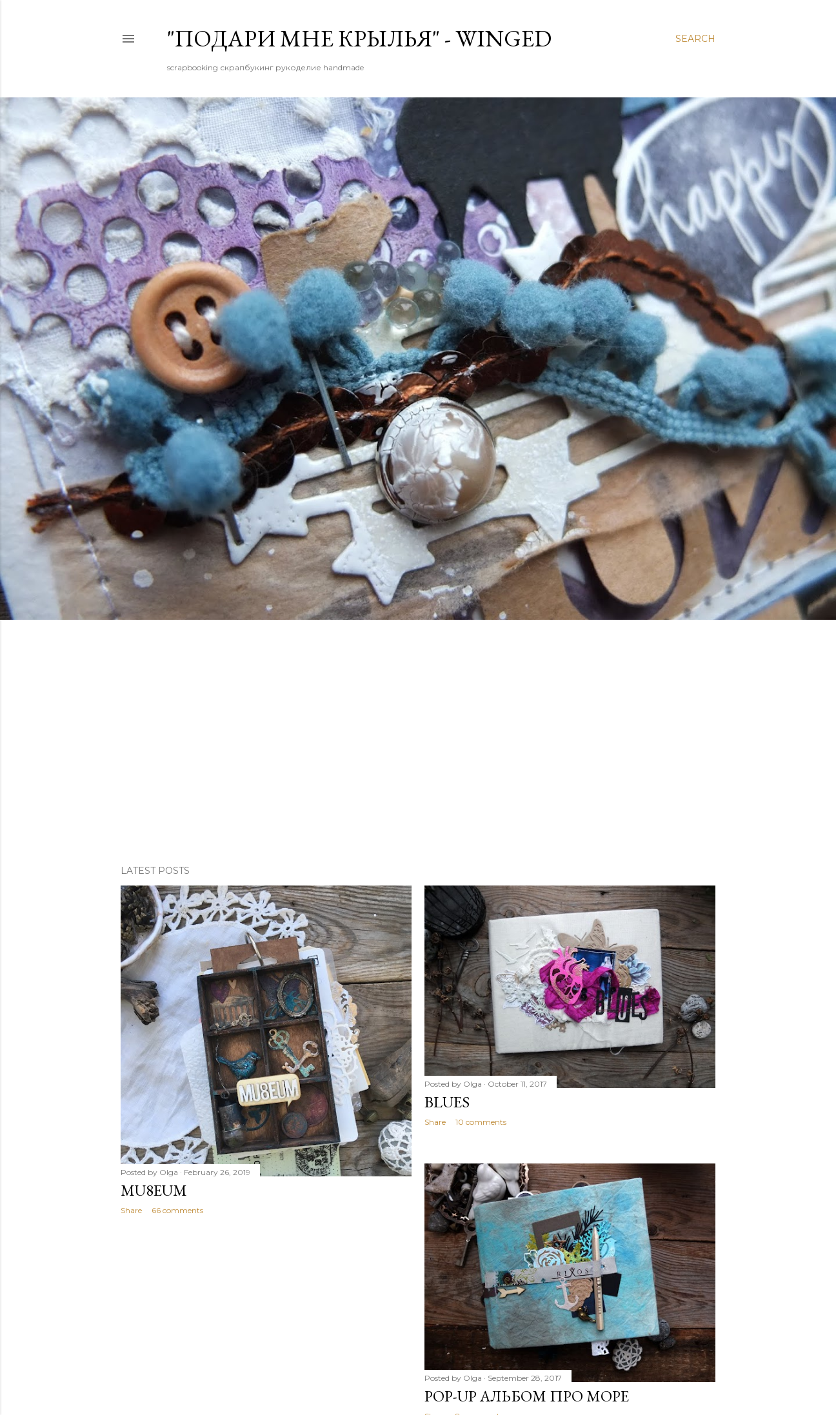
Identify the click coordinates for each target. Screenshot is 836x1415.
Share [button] (131, 1210)
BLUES (447, 1102)
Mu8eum (154, 1190)
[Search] (695, 38)
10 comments (480, 1122)
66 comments (177, 1210)
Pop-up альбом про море (526, 1396)
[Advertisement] (418, 742)
